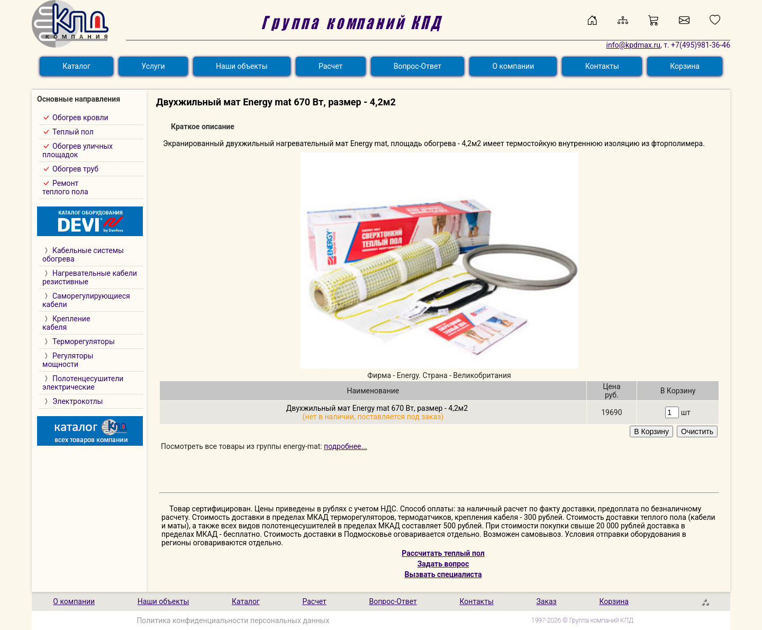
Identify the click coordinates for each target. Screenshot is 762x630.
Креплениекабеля (66, 322)
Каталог (76, 66)
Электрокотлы (77, 401)
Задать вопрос (443, 564)
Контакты (602, 66)
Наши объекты (242, 66)
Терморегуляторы (83, 341)
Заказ (546, 601)
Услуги (153, 66)
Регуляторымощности (67, 360)
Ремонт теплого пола (65, 187)
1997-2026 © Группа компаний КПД (582, 620)
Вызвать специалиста (443, 574)
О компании (513, 66)
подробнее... (345, 446)
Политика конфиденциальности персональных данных (233, 620)
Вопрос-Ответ (417, 66)
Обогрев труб (75, 169)
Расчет (330, 66)
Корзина (685, 66)
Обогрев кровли (80, 117)
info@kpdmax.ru (633, 45)
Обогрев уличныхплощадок (77, 150)
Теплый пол (73, 132)
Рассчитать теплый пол (443, 553)
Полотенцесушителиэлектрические (82, 382)
